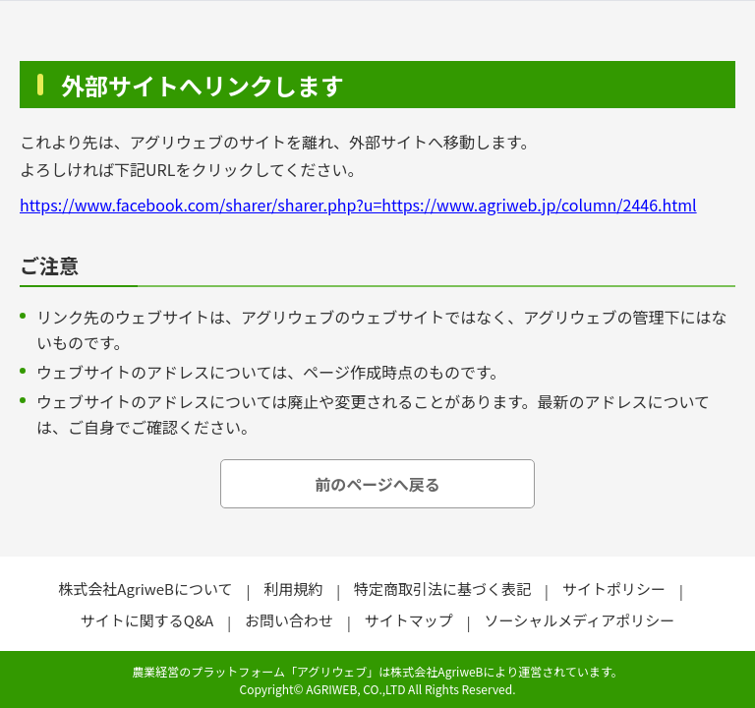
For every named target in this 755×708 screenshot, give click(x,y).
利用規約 (292, 588)
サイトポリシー (614, 588)
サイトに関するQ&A (147, 620)
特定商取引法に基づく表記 (442, 588)
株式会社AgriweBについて (145, 588)
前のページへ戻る (377, 484)
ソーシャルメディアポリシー (580, 620)
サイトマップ (409, 620)
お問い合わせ (289, 620)
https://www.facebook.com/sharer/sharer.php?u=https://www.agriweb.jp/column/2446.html (358, 204)
